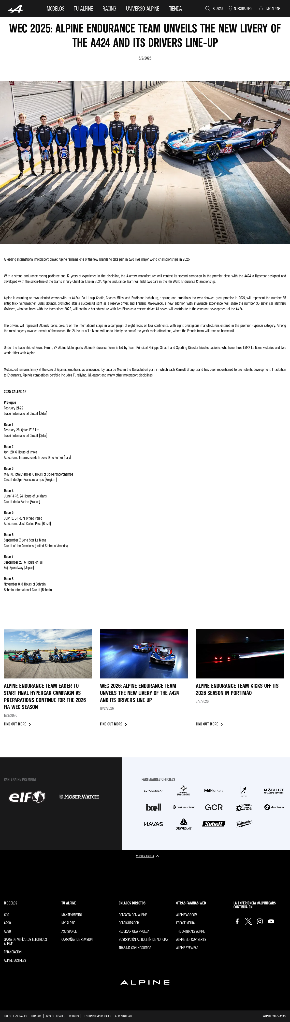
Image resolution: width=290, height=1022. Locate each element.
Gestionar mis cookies (97, 1016)
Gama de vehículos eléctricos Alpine (25, 941)
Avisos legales (55, 1016)
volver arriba (145, 856)
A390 (7, 931)
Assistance (69, 931)
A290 (7, 922)
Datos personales (15, 1016)
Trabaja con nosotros (135, 947)
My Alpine (68, 922)
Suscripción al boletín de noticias (143, 939)
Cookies (74, 1016)
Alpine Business (15, 960)
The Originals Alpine (190, 931)
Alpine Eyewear (187, 947)
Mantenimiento (71, 914)
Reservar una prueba (134, 931)
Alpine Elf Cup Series (191, 939)
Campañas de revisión (77, 939)
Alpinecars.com (186, 914)
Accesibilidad (123, 1016)
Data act (36, 1016)
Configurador (129, 922)
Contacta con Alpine (133, 914)
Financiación (13, 951)
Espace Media (185, 922)
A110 (6, 914)
